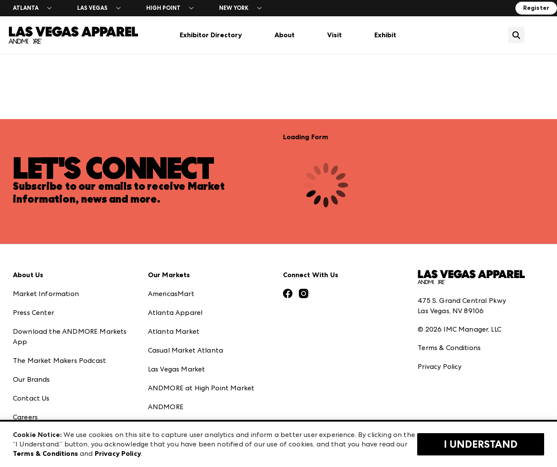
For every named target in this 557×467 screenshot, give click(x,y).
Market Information (46, 294)
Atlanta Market (173, 331)
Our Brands (31, 379)
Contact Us (31, 398)
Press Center (33, 312)
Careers (25, 417)
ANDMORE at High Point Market (201, 388)
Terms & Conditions (449, 348)
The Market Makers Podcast (59, 360)
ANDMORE (166, 407)
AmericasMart (171, 294)
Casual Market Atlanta (185, 350)
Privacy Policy (439, 366)
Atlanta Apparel (175, 312)
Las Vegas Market (176, 369)
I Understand (481, 444)
